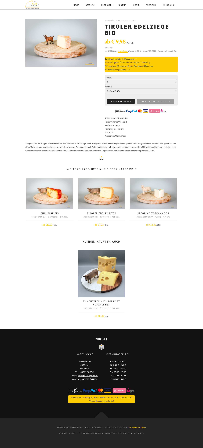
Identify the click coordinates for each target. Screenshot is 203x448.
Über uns (90, 5)
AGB (73, 433)
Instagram (139, 433)
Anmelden (151, 5)
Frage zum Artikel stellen (156, 101)
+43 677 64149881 (90, 379)
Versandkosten (123, 51)
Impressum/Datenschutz (117, 433)
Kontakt (122, 5)
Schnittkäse (110, 20)
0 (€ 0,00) (168, 4)
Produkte (106, 5)
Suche (136, 5)
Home (76, 5)
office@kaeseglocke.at (88, 375)
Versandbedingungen (90, 433)
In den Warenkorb (121, 101)
